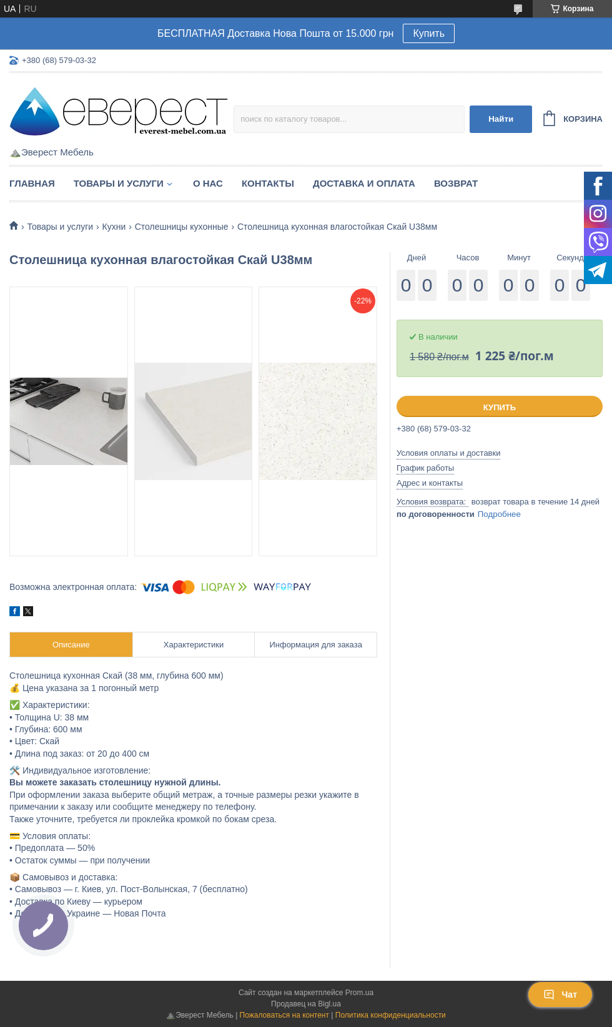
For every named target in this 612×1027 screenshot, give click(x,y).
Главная (32, 183)
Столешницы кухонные (182, 227)
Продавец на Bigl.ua (306, 1004)
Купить (429, 33)
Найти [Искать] (500, 119)
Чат (560, 994)
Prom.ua (359, 992)
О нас (208, 183)
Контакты (268, 183)
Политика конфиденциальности (390, 1015)
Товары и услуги (119, 183)
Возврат (456, 183)
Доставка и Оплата (364, 183)
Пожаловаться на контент (284, 1015)
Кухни (114, 227)
